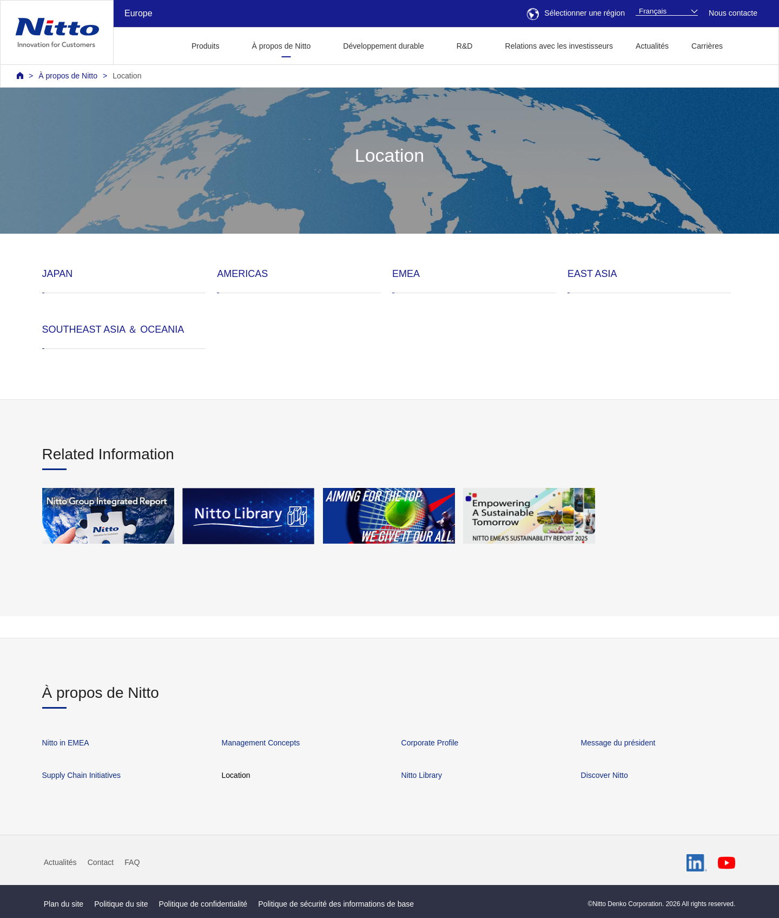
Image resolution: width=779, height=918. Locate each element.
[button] (751, 45)
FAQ (132, 862)
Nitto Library (421, 775)
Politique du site (121, 904)
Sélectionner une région (576, 13)
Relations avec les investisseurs (559, 46)
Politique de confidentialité (203, 904)
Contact (101, 862)
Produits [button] (206, 46)
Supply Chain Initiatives (81, 775)
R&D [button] (465, 46)
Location (127, 75)
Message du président (618, 742)
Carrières (707, 46)
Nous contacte (733, 13)
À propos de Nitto (67, 75)
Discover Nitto (604, 775)
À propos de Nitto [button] (281, 46)
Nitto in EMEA (65, 742)
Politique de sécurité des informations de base (336, 904)
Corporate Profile (430, 742)
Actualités (652, 46)
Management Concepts (261, 742)
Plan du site (64, 904)
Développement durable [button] (383, 46)
